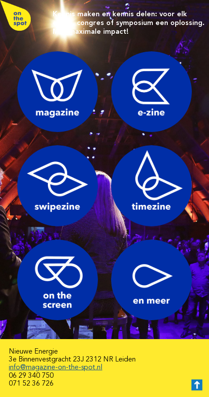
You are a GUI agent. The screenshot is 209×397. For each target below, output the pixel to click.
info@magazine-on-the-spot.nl (55, 367)
